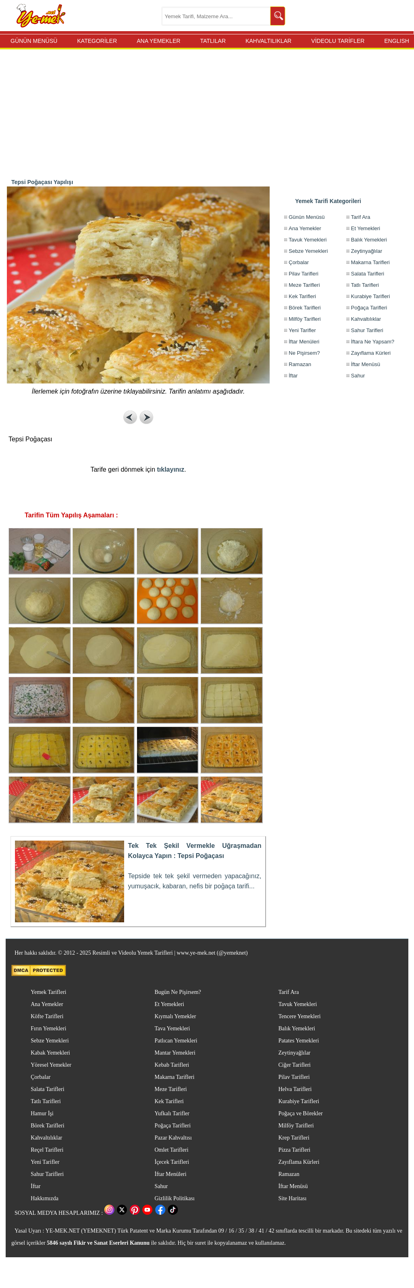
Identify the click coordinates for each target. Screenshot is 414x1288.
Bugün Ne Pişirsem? (177, 992)
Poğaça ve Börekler (300, 1113)
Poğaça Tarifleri (369, 308)
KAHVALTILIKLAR (268, 41)
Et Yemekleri (365, 228)
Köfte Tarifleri (47, 1016)
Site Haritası (292, 1198)
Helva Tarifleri (294, 1089)
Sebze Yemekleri (308, 251)
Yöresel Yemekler (51, 1065)
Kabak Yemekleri (50, 1053)
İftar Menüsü (365, 364)
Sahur (358, 376)
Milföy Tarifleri (305, 319)
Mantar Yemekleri (174, 1053)
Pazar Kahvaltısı (173, 1138)
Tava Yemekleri (172, 1028)
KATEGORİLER (97, 41)
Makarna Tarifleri (370, 262)
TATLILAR (213, 41)
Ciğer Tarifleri (294, 1065)
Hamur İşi (42, 1113)
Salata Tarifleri (367, 274)
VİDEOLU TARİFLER (338, 41)
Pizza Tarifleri (294, 1150)
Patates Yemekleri (298, 1041)
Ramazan (300, 364)
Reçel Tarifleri (47, 1150)
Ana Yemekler (305, 228)
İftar (293, 376)
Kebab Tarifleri (171, 1065)
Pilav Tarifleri (303, 274)
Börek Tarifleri (305, 308)
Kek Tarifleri (302, 296)
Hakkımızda (44, 1198)
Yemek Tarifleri (48, 992)
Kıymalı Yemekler (175, 1016)
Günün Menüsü (307, 217)
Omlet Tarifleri (171, 1150)
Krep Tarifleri (293, 1138)
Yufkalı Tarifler (171, 1113)
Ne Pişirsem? (304, 353)
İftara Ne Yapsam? (372, 342)
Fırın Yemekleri (48, 1028)
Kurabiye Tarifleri (370, 296)
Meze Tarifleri (304, 285)
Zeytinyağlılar (366, 251)
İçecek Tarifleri (171, 1162)
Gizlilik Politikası (174, 1198)
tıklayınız (170, 469)
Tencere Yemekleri (299, 1016)
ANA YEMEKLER (158, 41)
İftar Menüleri (304, 342)
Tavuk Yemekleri (308, 240)
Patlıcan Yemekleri (175, 1041)
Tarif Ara (360, 217)
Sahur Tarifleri (367, 330)
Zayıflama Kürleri (371, 353)
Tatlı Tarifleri (365, 285)
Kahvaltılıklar (366, 319)
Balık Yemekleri (369, 240)
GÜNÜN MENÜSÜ (34, 41)
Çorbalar (299, 262)
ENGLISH (396, 41)
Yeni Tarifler (302, 330)
